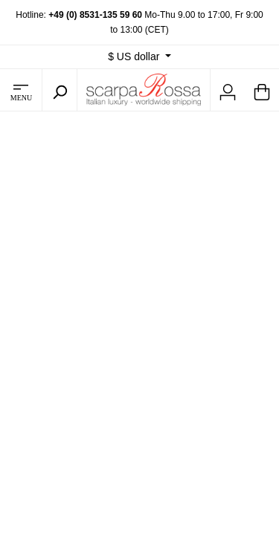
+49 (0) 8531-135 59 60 (95, 15)
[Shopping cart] (262, 90)
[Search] (59, 90)
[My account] (228, 90)
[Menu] (21, 90)
